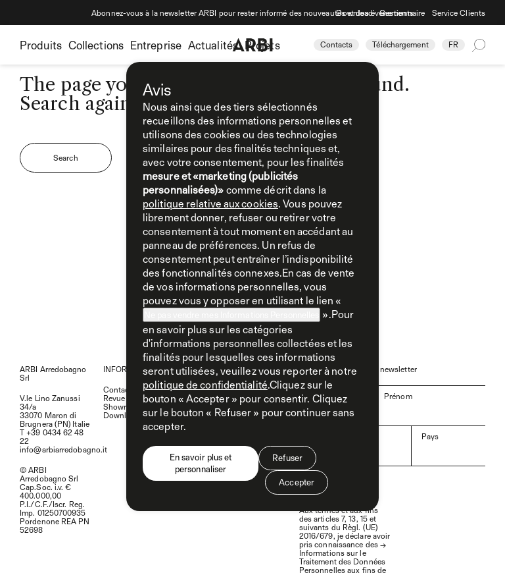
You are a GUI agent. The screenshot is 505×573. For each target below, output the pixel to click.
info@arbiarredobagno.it (63, 449)
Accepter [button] (296, 482)
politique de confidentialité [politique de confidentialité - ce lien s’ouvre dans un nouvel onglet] (205, 384)
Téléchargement (400, 44)
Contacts (336, 44)
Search (65, 157)
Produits (41, 45)
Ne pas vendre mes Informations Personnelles (231, 315)
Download (354, 12)
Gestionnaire (402, 12)
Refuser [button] (287, 458)
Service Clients (459, 12)
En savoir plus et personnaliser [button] (201, 463)
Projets (262, 45)
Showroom (123, 406)
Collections (96, 45)
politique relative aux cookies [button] (210, 203)
